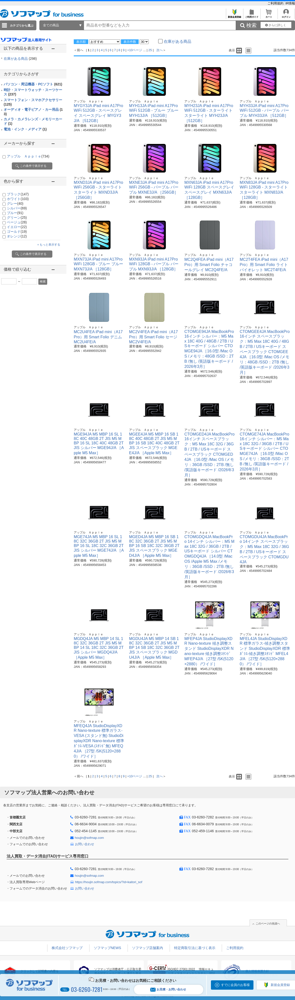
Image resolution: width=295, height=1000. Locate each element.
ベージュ (17, 222)
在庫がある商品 (20, 59)
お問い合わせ (84, 844)
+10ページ (134, 50)
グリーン (17, 217)
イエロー (17, 227)
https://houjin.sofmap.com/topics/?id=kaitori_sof (108, 882)
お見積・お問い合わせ (168, 989)
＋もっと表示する (48, 244)
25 (150, 50)
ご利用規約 (275, 3)
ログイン (286, 15)
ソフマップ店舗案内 (147, 948)
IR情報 (290, 3)
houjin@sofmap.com (89, 838)
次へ (159, 50)
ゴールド (17, 232)
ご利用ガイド (252, 15)
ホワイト (18, 199)
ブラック (18, 194)
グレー (15, 203)
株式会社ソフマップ (67, 948)
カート (269, 15)
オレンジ (17, 236)
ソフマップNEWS (107, 948)
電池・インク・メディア (25, 129)
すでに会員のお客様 (235, 985)
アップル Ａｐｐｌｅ (28, 156)
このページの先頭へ (268, 923)
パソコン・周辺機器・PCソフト (33, 84)
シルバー (17, 208)
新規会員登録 (234, 15)
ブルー (15, 213)
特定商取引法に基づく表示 (194, 948)
